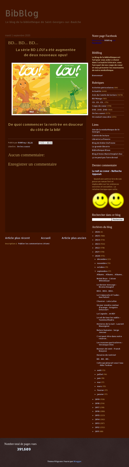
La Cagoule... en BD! (106, 313)
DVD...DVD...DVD (99, 109)
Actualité (96, 91)
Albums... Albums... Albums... (110, 274)
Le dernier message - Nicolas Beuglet (107, 286)
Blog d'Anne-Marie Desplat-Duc (107, 154)
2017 (97, 407)
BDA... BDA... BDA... (105, 291)
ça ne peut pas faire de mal (105, 157)
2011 (97, 431)
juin (99, 378)
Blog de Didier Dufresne (103, 143)
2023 (97, 244)
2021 (97, 252)
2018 (97, 403)
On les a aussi (23, 146)
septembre (102, 271)
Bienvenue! (97, 75)
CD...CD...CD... (98, 102)
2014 (97, 419)
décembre (102, 259)
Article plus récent (17, 237)
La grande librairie (101, 146)
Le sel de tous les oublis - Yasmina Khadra (109, 318)
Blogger (77, 461)
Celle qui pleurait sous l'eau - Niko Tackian (110, 364)
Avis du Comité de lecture (104, 95)
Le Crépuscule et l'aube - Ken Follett (108, 296)
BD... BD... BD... (103, 359)
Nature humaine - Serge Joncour (108, 331)
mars (99, 386)
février (100, 390)
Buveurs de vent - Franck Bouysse (108, 350)
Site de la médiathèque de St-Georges (106, 130)
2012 (97, 427)
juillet (100, 374)
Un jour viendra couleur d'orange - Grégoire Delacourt (108, 307)
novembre (102, 263)
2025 (97, 236)
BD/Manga (97, 98)
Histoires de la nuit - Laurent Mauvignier (110, 325)
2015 (97, 415)
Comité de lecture (100, 135)
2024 (97, 240)
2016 (97, 411)
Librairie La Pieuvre (101, 139)
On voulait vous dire (101, 117)
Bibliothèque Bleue (101, 150)
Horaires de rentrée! (106, 355)
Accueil (46, 237)
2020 (97, 256)
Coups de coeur (99, 106)
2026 (97, 232)
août (99, 370)
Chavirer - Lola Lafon (107, 301)
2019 (97, 399)
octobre (101, 267)
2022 (97, 248)
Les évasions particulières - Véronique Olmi (110, 343)
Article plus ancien (74, 237)
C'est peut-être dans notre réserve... (109, 337)
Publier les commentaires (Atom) (33, 243)
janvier (100, 394)
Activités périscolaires (103, 87)
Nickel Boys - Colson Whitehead (106, 279)
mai (99, 382)
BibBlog (22, 13)
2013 (97, 423)
